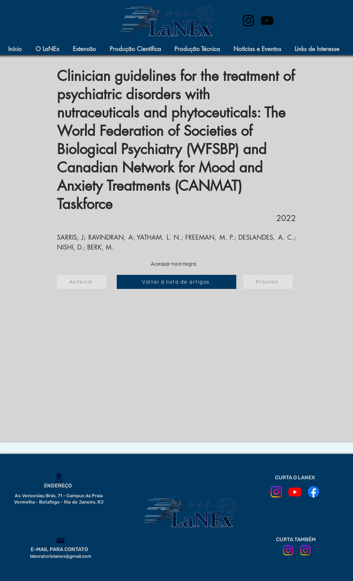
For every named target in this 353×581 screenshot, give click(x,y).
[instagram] (248, 20)
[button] (50, 49)
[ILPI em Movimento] (288, 550)
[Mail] (60, 540)
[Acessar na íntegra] (173, 264)
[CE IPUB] (305, 550)
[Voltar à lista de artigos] (176, 282)
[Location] (58, 477)
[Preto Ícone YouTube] (267, 20)
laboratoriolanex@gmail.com (60, 556)
